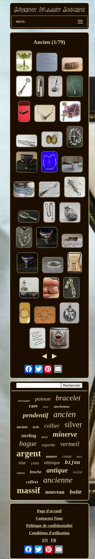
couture (21, 473)
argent (28, 453)
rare (33, 405)
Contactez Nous (49, 518)
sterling (28, 435)
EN (45, 540)
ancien (64, 414)
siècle (44, 436)
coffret (32, 482)
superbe (48, 445)
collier (52, 426)
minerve (65, 434)
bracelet (67, 398)
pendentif (35, 415)
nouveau (55, 492)
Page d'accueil (49, 511)
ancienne (58, 479)
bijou (72, 462)
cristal (66, 456)
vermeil (69, 443)
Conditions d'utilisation (49, 533)
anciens (22, 427)
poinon (42, 399)
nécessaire (24, 400)
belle (36, 427)
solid (77, 472)
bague (27, 443)
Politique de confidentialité (49, 525)
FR (53, 540)
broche (35, 472)
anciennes (62, 406)
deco (79, 456)
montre (51, 456)
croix (35, 463)
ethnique (52, 462)
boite (76, 491)
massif (28, 490)
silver (73, 424)
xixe (22, 462)
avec (46, 406)
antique (57, 470)
